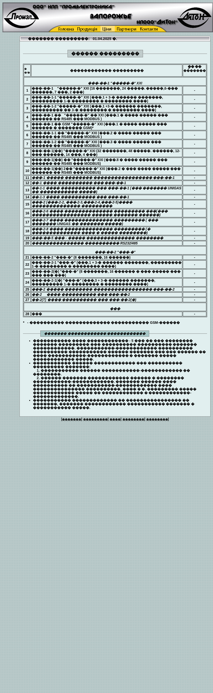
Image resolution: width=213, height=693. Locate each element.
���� (115, 419)
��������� (95, 419)
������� (71, 419)
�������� (133, 419)
